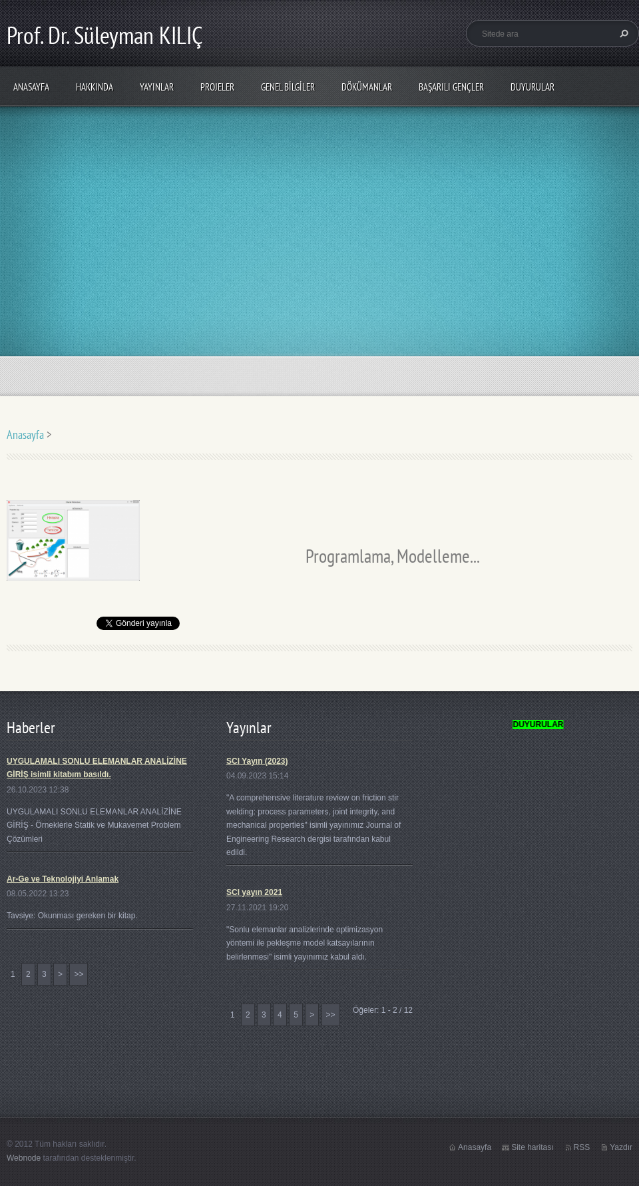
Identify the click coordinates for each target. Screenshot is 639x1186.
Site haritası (532, 1147)
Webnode (24, 1158)
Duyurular (532, 87)
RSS (582, 1147)
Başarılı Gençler (451, 87)
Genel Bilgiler (288, 87)
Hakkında (94, 87)
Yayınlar (157, 87)
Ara (622, 33)
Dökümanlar (366, 87)
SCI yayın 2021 (254, 892)
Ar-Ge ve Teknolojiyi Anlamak (62, 879)
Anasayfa (31, 87)
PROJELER (217, 87)
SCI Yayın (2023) (257, 761)
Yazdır (621, 1147)
